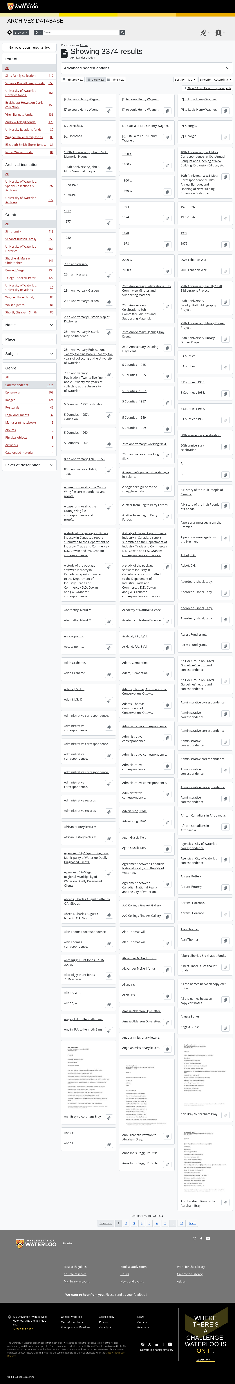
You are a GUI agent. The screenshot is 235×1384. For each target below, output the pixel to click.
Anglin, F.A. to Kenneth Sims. (83, 1019)
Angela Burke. (190, 1017)
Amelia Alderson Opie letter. (141, 1011)
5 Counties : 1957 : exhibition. (84, 404)
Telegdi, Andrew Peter (29, 279)
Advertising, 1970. (134, 811)
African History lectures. (80, 827)
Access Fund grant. (194, 634)
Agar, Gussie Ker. (134, 837)
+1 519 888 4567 (22, 1328)
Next (192, 1223)
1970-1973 (71, 185)
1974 (125, 207)
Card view (96, 79)
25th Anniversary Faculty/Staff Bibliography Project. (201, 288)
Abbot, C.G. (188, 555)
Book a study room (133, 1267)
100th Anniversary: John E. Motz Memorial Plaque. (86, 154)
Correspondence (29, 386)
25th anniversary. (76, 264)
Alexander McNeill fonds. (139, 958)
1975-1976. (188, 207)
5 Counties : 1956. (193, 382)
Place (10, 339)
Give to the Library (190, 1274)
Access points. (74, 636)
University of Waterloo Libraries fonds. (29, 93)
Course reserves (75, 1274)
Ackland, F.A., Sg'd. (134, 636)
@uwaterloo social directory (156, 1349)
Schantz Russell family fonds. (29, 84)
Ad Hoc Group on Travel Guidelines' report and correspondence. (197, 665)
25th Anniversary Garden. (82, 291)
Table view (115, 79)
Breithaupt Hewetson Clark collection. (29, 105)
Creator (12, 215)
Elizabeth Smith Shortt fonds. (29, 145)
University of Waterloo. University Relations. (29, 287)
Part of (11, 59)
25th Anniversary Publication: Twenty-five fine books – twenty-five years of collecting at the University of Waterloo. (88, 356)
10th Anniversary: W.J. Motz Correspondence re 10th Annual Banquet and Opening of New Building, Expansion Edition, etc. (203, 158)
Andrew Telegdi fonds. (29, 123)
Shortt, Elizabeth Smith (29, 313)
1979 (184, 233)
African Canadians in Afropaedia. (203, 815)
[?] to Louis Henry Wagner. (82, 99)
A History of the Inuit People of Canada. (202, 492)
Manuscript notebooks (29, 423)
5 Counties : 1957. (134, 391)
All (7, 68)
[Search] (81, 32)
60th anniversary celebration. (201, 435)
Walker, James (29, 306)
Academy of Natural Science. (142, 610)
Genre (11, 368)
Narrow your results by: (29, 47)
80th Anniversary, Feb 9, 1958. (84, 459)
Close (84, 45)
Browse (20, 32)
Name (10, 325)
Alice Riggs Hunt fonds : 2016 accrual (84, 962)
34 (181, 1223)
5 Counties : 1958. (193, 409)
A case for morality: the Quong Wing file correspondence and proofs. (85, 491)
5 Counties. (188, 356)
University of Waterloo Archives (29, 200)
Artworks (29, 446)
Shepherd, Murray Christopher (29, 260)
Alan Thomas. (190, 929)
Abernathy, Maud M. (78, 610)
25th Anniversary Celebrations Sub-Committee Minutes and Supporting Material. (146, 290)
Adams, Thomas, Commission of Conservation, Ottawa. (144, 691)
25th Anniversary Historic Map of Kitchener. (86, 319)
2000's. (127, 260)
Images (29, 401)
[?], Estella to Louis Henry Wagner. (145, 126)
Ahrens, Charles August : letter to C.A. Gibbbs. (87, 901)
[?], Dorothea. (73, 126)
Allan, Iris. (128, 985)
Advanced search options (87, 68)
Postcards (29, 408)
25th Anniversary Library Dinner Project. (203, 325)
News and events (132, 1281)
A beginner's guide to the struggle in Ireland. (145, 474)
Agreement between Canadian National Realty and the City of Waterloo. (143, 868)
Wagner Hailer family (29, 298)
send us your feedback (130, 1295)
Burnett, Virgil (29, 271)
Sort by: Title (184, 79)
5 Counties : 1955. (134, 365)
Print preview (73, 79)
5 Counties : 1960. (76, 433)
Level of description (23, 465)
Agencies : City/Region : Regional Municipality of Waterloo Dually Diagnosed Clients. (86, 857)
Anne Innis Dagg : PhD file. (140, 1153)
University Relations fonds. (29, 130)
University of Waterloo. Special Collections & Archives (29, 185)
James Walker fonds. (29, 153)
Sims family (29, 232)
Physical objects (29, 438)
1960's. (127, 180)
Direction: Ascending (214, 79)
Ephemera (29, 393)
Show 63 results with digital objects (207, 88)
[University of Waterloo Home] (23, 6)
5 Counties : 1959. (134, 418)
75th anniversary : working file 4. (144, 444)
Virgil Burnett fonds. (29, 115)
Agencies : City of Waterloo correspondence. (199, 846)
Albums (29, 431)
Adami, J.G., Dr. (74, 689)
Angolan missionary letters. (141, 1037)
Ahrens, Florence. (193, 903)
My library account (77, 1281)
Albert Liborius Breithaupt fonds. (203, 956)
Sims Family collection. (29, 76)
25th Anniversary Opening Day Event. (143, 334)
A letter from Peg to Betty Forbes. (145, 505)
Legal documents (29, 416)
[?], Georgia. (189, 126)
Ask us (181, 1281)
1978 (125, 233)
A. (182, 463)
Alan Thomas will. (134, 932)
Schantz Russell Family (29, 240)
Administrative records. (80, 800)
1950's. (127, 154)
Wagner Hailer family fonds (29, 138)
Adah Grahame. (75, 663)
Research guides (75, 1267)
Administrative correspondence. (203, 702)
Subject (12, 354)
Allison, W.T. (72, 993)
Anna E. (69, 1133)
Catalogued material (29, 453)
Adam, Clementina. (135, 663)
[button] (204, 32)
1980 (67, 238)
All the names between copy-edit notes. (203, 986)
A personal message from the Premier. (201, 524)
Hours (124, 1274)
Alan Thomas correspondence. (85, 932)
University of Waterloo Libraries (29, 248)
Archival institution (22, 165)
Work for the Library (191, 1267)
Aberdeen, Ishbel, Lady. (197, 582)
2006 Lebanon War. (194, 260)
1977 (67, 211)
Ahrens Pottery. (191, 876)
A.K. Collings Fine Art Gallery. (142, 905)
